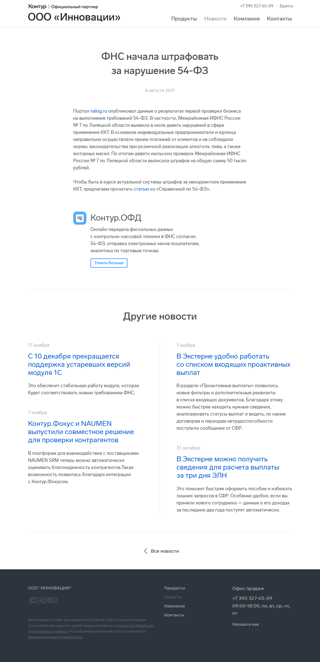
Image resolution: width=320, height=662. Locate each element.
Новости (215, 18)
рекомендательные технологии (55, 637)
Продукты (184, 18)
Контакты (279, 18)
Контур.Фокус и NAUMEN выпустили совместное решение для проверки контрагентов (81, 431)
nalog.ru (98, 111)
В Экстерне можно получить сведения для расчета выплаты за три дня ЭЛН (227, 467)
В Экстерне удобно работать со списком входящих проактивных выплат (233, 364)
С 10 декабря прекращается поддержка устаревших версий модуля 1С (79, 364)
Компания (247, 18)
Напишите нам (245, 624)
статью (141, 189)
